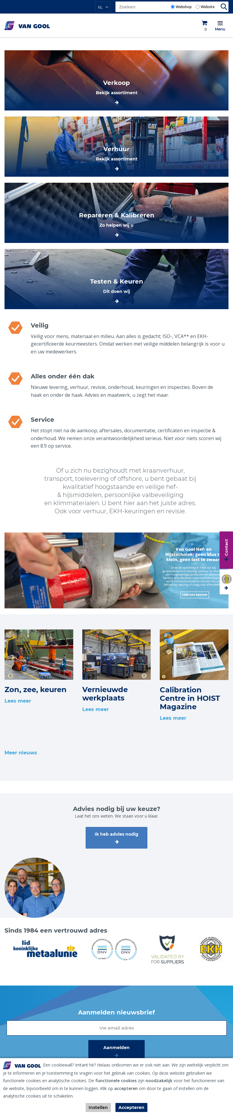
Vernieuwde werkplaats (105, 693)
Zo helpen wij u (116, 225)
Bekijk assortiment (116, 92)
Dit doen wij (116, 291)
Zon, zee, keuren (36, 689)
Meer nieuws (21, 753)
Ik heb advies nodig (116, 834)
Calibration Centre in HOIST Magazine (190, 698)
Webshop (184, 6)
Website (208, 6)
